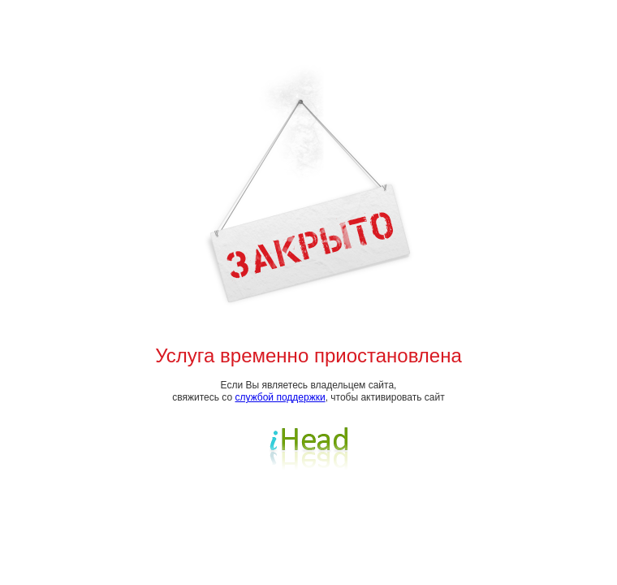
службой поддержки (280, 397)
